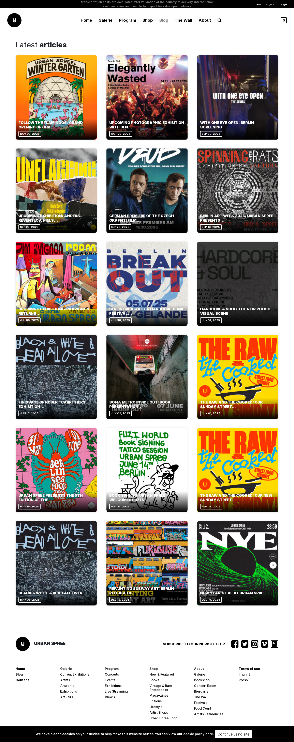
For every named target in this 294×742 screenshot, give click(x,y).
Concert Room (205, 686)
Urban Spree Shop (163, 718)
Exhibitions (68, 691)
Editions (155, 701)
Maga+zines (158, 695)
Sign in (271, 4)
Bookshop (202, 680)
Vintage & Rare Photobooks (160, 688)
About (205, 20)
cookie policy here (198, 734)
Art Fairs (66, 697)
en (259, 4)
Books (154, 680)
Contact (22, 680)
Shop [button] (148, 20)
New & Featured (161, 674)
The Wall (183, 20)
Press (243, 680)
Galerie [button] (106, 20)
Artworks (67, 686)
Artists (65, 680)
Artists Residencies (208, 714)
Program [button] (127, 20)
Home (86, 20)
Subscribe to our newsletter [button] (194, 644)
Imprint (244, 674)
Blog (163, 20)
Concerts (112, 674)
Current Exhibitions (74, 674)
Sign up (286, 4)
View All (111, 697)
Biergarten (202, 691)
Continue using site (233, 734)
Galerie (199, 674)
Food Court (202, 708)
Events (110, 680)
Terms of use (249, 669)
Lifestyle (156, 707)
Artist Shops (158, 712)
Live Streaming (116, 691)
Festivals (200, 703)
